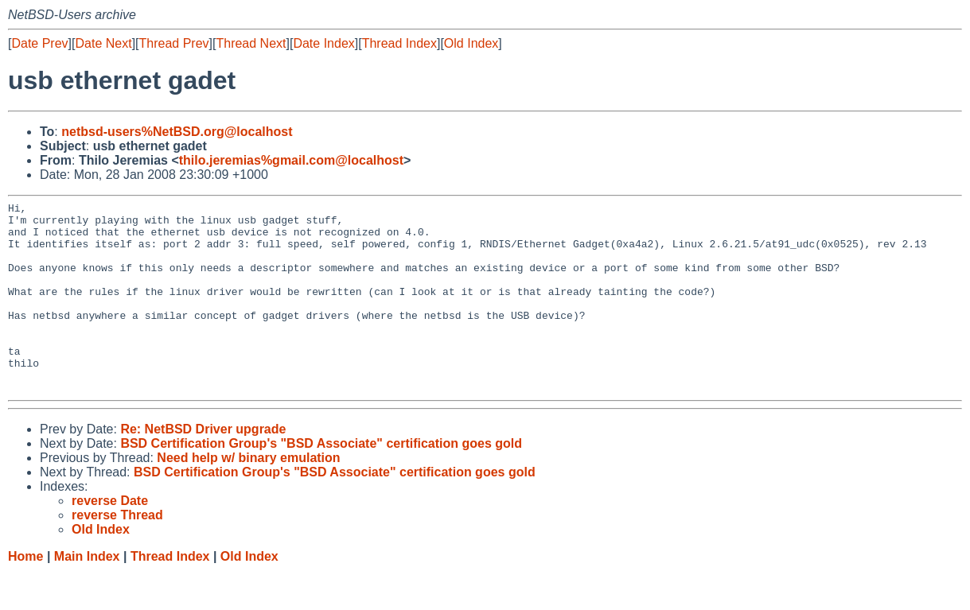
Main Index (87, 594)
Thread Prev (174, 43)
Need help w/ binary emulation (248, 496)
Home (25, 594)
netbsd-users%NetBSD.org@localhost (176, 131)
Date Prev (39, 43)
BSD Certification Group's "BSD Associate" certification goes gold (321, 481)
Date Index (323, 43)
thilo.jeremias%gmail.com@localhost (291, 160)
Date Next (103, 43)
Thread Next (251, 43)
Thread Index (399, 43)
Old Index (471, 43)
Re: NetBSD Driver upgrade (203, 467)
